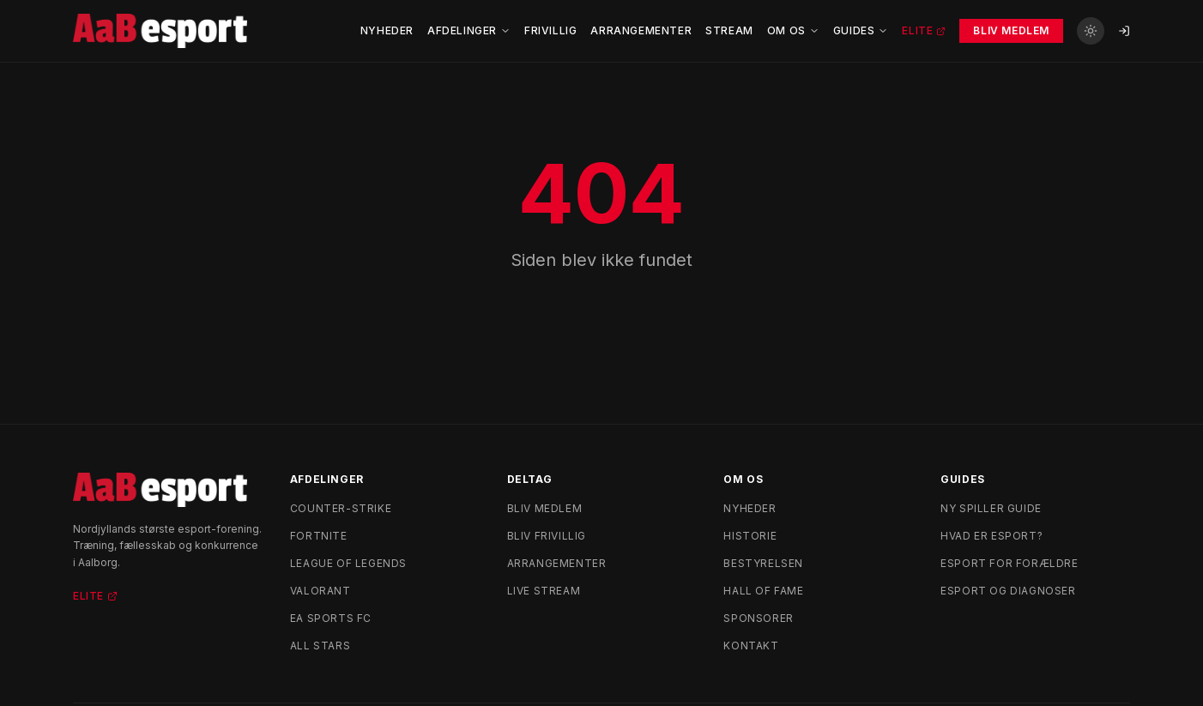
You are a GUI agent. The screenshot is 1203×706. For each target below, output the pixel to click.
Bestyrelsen (763, 563)
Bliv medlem (545, 508)
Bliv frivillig (546, 535)
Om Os (793, 30)
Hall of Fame (763, 590)
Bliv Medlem (1011, 30)
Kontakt (750, 645)
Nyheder (387, 30)
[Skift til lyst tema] (1090, 31)
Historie (750, 535)
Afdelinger (469, 30)
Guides (861, 30)
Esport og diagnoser (1007, 590)
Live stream (544, 590)
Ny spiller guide (991, 508)
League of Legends (348, 563)
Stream (729, 30)
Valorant (320, 590)
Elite (924, 30)
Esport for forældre (1009, 563)
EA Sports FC (331, 618)
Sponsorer (758, 618)
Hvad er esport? (991, 535)
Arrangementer (641, 30)
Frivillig (550, 30)
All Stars (320, 645)
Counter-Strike (340, 508)
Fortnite (319, 535)
